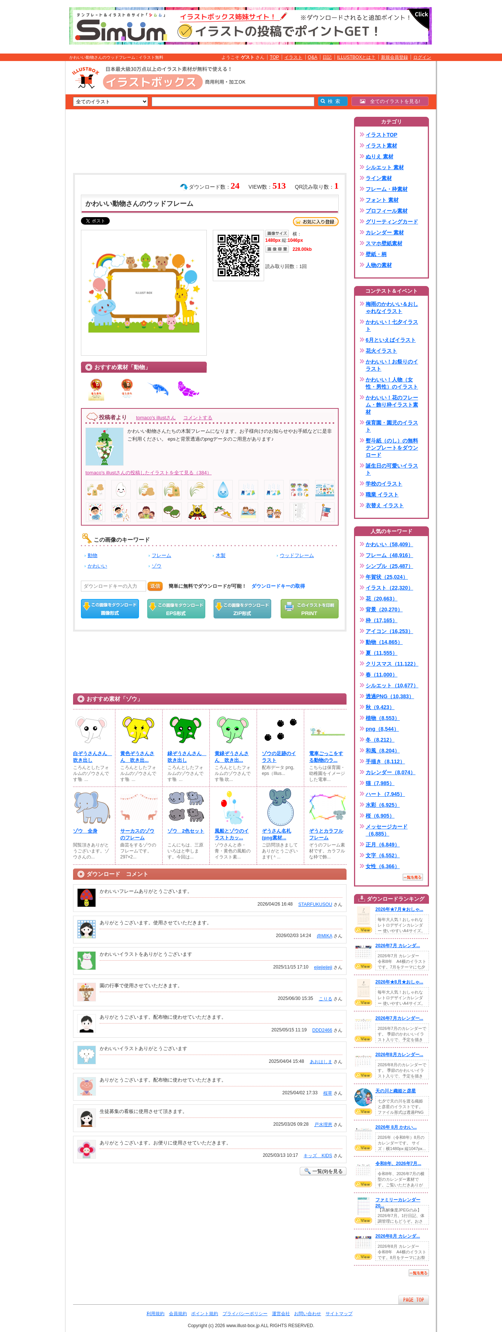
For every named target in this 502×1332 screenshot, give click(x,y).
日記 (327, 57)
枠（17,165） (381, 620)
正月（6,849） (383, 845)
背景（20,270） (384, 609)
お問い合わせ (307, 1313)
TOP (274, 57)
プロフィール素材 (387, 211)
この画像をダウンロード (110, 608)
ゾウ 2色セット (185, 831)
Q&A (313, 57)
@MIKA (324, 936)
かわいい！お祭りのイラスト (392, 365)
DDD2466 (322, 1030)
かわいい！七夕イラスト (392, 325)
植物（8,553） (383, 718)
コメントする (197, 417)
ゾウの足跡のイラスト (279, 757)
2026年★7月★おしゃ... (399, 909)
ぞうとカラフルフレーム (326, 834)
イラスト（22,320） (389, 588)
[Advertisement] (30, 177)
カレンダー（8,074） (390, 772)
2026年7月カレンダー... (399, 1018)
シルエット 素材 (385, 167)
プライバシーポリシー (245, 1313)
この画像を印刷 (310, 608)
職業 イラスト (382, 495)
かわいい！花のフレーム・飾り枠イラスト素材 (392, 405)
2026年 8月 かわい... (396, 1127)
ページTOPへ (413, 1299)
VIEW (363, 930)
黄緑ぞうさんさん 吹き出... (232, 757)
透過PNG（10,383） (390, 696)
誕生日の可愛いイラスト (392, 469)
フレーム (161, 555)
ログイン (422, 57)
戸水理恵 (323, 1124)
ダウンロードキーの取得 (278, 586)
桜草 (327, 1093)
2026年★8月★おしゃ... (399, 982)
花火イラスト (381, 351)
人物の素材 (379, 265)
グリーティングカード (392, 222)
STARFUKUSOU (315, 904)
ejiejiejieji (323, 967)
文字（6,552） (383, 855)
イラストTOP (381, 135)
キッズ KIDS (317, 1155)
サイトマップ (339, 1313)
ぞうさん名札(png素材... (276, 834)
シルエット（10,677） (392, 685)
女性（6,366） (383, 866)
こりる (325, 998)
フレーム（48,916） (389, 555)
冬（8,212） (380, 740)
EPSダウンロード (176, 608)
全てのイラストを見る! (390, 101)
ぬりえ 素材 (379, 156)
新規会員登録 (394, 57)
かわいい (97, 566)
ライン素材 (379, 178)
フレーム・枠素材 (387, 189)
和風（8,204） (383, 751)
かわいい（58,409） (389, 544)
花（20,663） (381, 599)
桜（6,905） (380, 816)
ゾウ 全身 (85, 831)
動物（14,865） (384, 642)
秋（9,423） (380, 707)
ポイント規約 (204, 1313)
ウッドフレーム (297, 555)
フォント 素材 (382, 200)
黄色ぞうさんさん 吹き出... (137, 757)
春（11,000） (381, 675)
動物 (92, 555)
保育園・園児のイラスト (392, 426)
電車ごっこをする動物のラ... (326, 757)
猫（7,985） (380, 783)
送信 (155, 586)
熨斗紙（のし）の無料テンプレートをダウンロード (392, 448)
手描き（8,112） (385, 761)
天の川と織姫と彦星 (395, 1091)
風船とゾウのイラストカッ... (232, 834)
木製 (221, 555)
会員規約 (178, 1313)
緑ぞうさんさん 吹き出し (186, 757)
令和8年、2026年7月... (398, 1163)
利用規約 (155, 1313)
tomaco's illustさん (156, 417)
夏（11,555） (381, 653)
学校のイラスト (384, 484)
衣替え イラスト (385, 505)
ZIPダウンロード (243, 608)
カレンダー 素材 (385, 232)
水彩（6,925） (383, 805)
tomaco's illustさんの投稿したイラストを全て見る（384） (148, 472)
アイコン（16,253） (389, 631)
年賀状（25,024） (387, 577)
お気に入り (316, 221)
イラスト (293, 57)
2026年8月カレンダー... (399, 1054)
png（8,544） (382, 729)
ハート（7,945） (385, 794)
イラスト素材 (381, 146)
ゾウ (156, 566)
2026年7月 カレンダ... (397, 945)
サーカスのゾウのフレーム (137, 834)
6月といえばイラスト (391, 340)
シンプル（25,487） (389, 566)
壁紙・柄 (376, 254)
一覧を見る (413, 877)
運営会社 (281, 1313)
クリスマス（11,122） (392, 664)
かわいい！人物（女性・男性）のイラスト (392, 383)
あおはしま (321, 1061)
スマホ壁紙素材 (384, 243)
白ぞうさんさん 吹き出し (92, 757)
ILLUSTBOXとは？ (356, 57)
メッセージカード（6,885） (387, 830)
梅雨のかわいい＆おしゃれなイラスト (392, 307)
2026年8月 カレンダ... (397, 1236)
